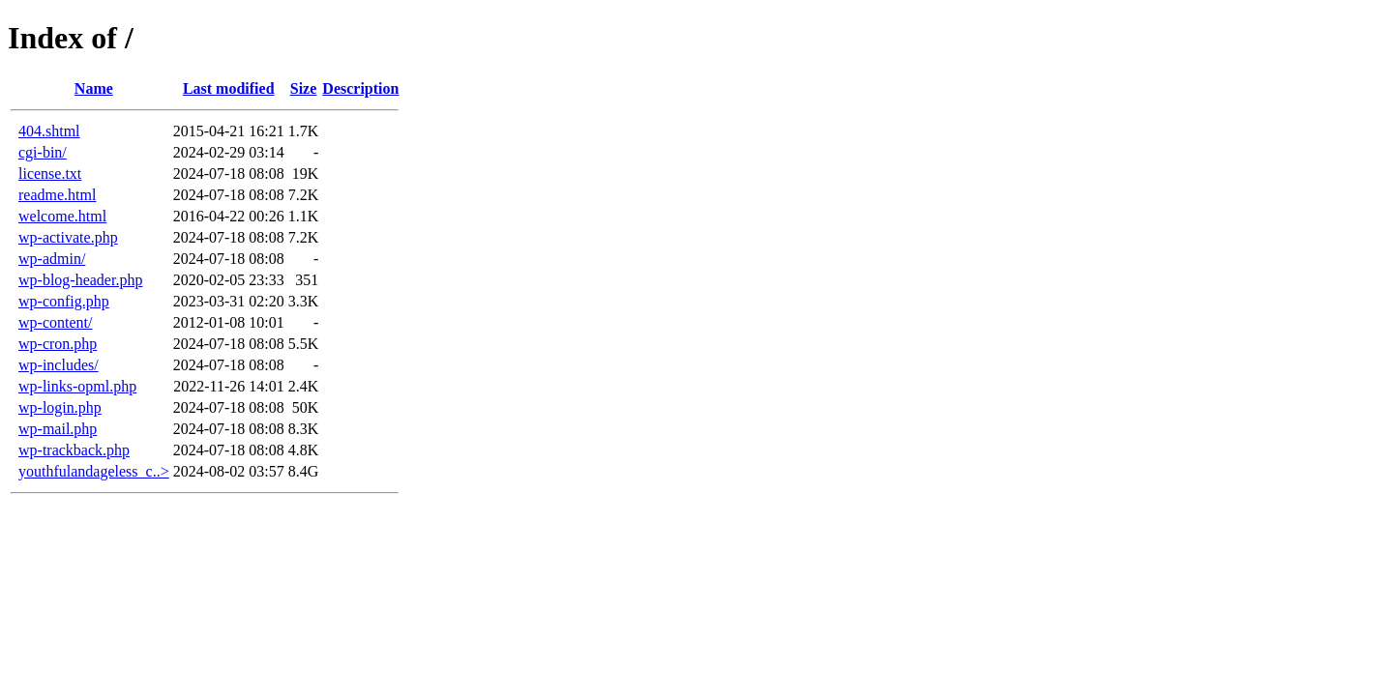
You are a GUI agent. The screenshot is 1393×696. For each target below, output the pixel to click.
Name (93, 88)
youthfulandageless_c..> (93, 471)
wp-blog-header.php (80, 280)
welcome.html (62, 216)
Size (303, 88)
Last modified (229, 88)
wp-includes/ (58, 365)
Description (360, 88)
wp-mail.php (57, 428)
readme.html (57, 195)
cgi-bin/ (42, 152)
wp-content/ (55, 322)
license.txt (49, 173)
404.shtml (49, 131)
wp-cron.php (57, 343)
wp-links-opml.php (77, 386)
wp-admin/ (51, 258)
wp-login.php (60, 407)
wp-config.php (63, 301)
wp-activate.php (68, 237)
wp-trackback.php (74, 450)
